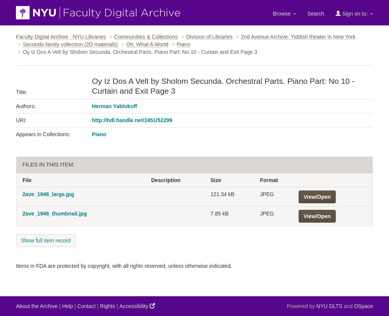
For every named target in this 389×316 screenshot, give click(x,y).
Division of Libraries (209, 37)
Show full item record (46, 240)
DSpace (363, 306)
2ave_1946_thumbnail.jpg (54, 214)
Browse (284, 14)
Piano (183, 44)
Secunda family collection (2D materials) (70, 44)
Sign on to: (354, 13)
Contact (86, 306)
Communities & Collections (146, 37)
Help (67, 306)
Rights (107, 306)
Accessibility (137, 306)
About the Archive (37, 306)
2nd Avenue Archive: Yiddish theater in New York (298, 37)
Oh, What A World (147, 44)
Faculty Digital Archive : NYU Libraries (61, 37)
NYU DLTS (329, 306)
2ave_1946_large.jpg (48, 194)
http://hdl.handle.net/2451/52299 (132, 120)
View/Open (317, 197)
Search (315, 14)
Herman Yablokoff (114, 106)
